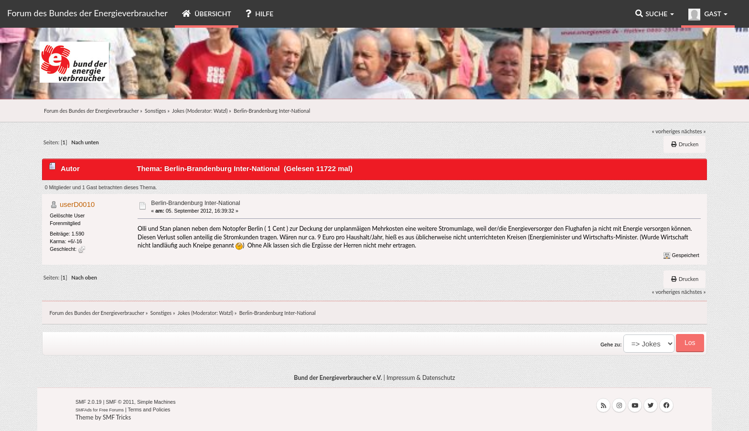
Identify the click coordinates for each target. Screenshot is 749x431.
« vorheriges (666, 131)
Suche (654, 14)
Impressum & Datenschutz (420, 377)
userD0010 (77, 204)
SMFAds (83, 410)
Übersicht (206, 14)
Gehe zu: (611, 344)
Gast (708, 15)
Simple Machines (156, 402)
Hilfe (259, 14)
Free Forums (111, 410)
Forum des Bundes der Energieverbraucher (87, 13)
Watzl (220, 111)
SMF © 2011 (120, 402)
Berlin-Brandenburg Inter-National (195, 203)
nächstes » (694, 131)
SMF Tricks (117, 417)
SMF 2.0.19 (88, 402)
